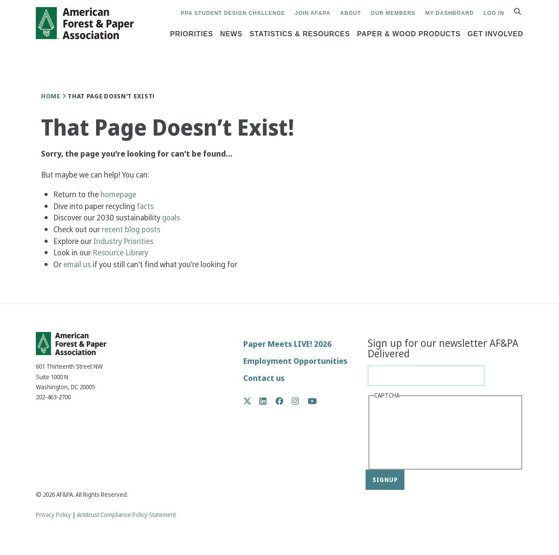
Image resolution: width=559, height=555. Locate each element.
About (350, 13)
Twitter (251, 401)
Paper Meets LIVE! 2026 (287, 344)
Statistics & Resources (299, 34)
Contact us (264, 378)
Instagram (300, 401)
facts (145, 206)
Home (50, 96)
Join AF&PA (312, 13)
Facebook (284, 401)
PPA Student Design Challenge (233, 13)
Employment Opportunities (295, 361)
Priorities (191, 34)
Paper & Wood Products (408, 34)
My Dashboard (449, 13)
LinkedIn (267, 401)
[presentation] (410, 433)
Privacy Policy (53, 515)
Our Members (393, 13)
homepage (118, 194)
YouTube (312, 401)
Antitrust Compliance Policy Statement (126, 515)
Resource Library (121, 253)
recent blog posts (132, 229)
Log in (493, 13)
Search (522, 12)
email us (77, 264)
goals (171, 218)
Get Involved (495, 34)
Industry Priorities (124, 241)
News (231, 34)
